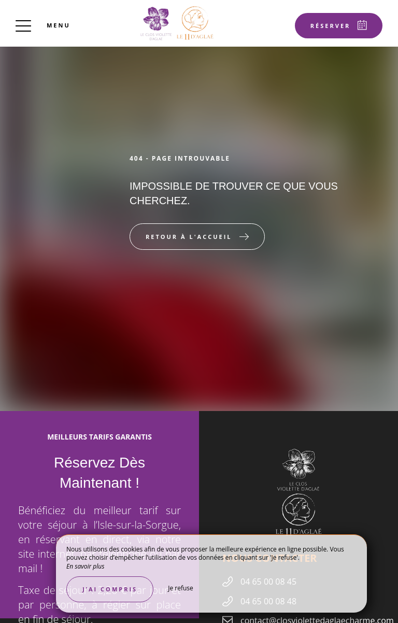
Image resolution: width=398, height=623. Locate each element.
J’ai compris (109, 589)
